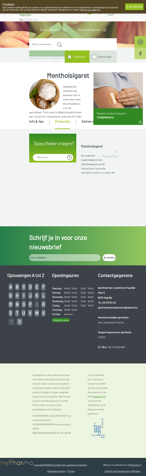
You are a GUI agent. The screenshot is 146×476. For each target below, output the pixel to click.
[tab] (39, 123)
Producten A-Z (57, 58)
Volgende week (61, 352)
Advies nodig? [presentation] (91, 121)
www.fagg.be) (100, 428)
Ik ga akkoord (134, 6)
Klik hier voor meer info (90, 10)
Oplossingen (105, 56)
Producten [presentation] (62, 121)
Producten (79, 56)
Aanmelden (122, 11)
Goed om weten (89, 29)
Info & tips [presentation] (36, 121)
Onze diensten (50, 29)
